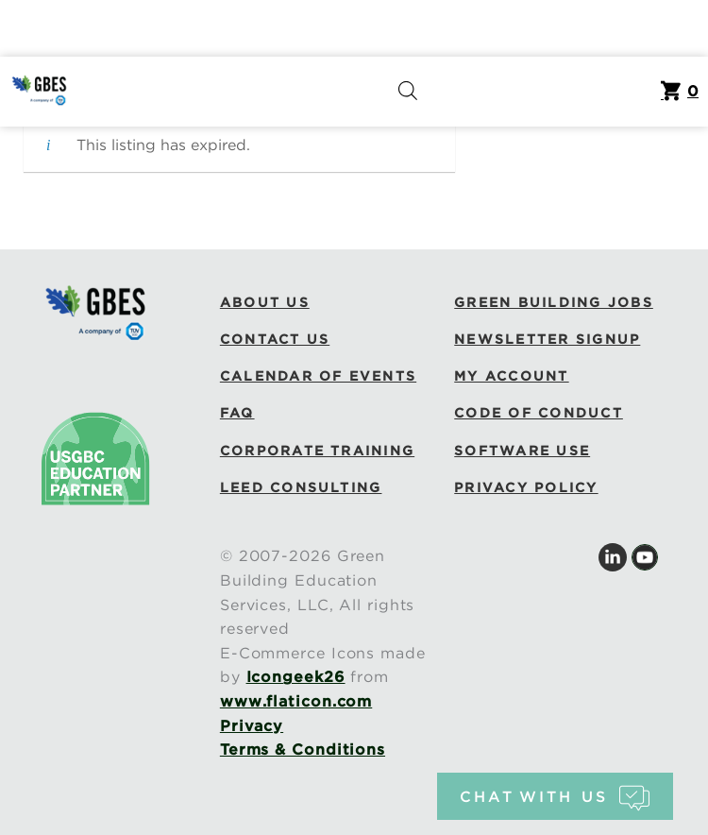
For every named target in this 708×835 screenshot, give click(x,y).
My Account (511, 375)
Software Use (522, 450)
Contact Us (274, 339)
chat (554, 797)
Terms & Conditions (302, 749)
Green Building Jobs (553, 302)
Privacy (251, 726)
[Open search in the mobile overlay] (407, 92)
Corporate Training (317, 450)
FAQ (237, 412)
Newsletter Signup (547, 339)
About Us (265, 302)
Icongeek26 (296, 677)
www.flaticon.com (296, 701)
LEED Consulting (301, 487)
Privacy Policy (526, 487)
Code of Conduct (538, 412)
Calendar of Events (318, 375)
